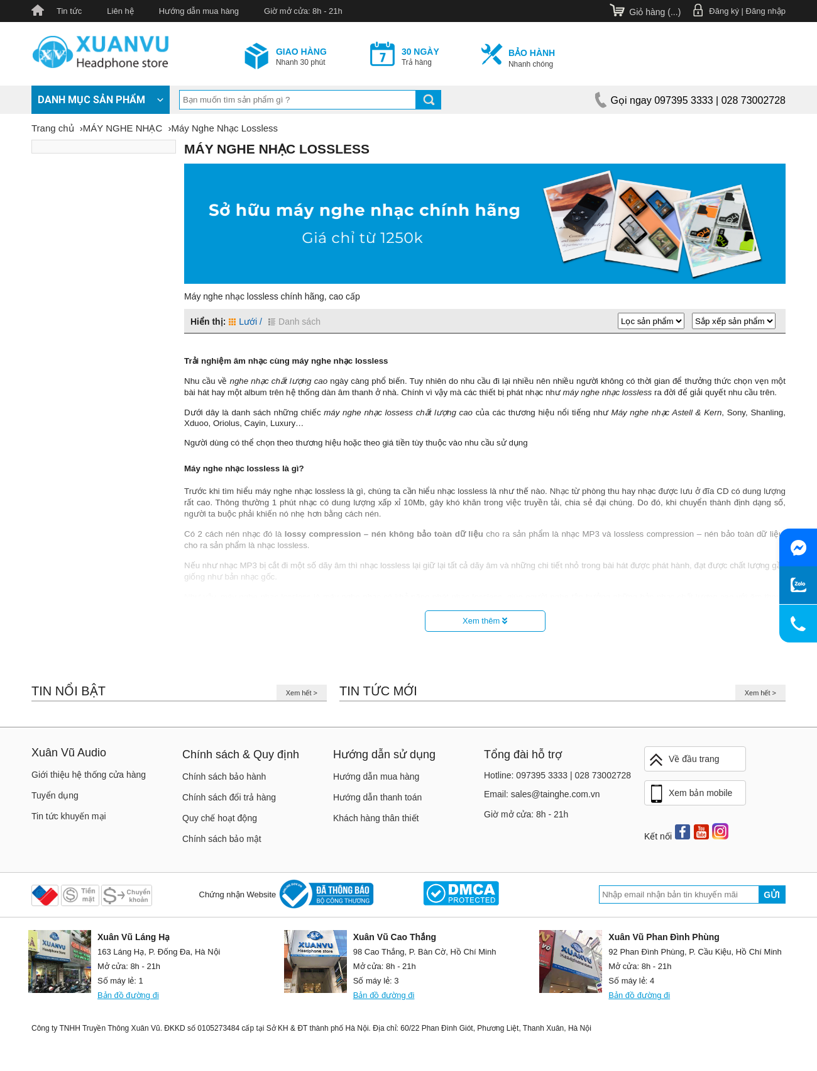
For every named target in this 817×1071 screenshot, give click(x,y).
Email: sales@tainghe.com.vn (542, 794)
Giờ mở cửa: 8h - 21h (303, 11)
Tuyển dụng (55, 795)
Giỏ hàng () (655, 12)
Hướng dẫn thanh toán (377, 797)
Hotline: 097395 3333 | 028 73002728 (557, 775)
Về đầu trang (684, 760)
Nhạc (559, 491)
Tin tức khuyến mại (68, 816)
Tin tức (69, 11)
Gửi (772, 895)
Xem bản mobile (690, 794)
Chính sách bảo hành (224, 776)
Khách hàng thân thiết (376, 818)
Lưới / (245, 322)
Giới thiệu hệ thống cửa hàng (88, 775)
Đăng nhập (766, 11)
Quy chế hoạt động (219, 818)
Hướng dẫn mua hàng (199, 11)
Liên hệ (120, 11)
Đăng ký (724, 11)
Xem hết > (301, 693)
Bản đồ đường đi (128, 995)
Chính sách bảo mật (221, 839)
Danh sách (294, 322)
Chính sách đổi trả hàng (229, 797)
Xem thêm (485, 620)
